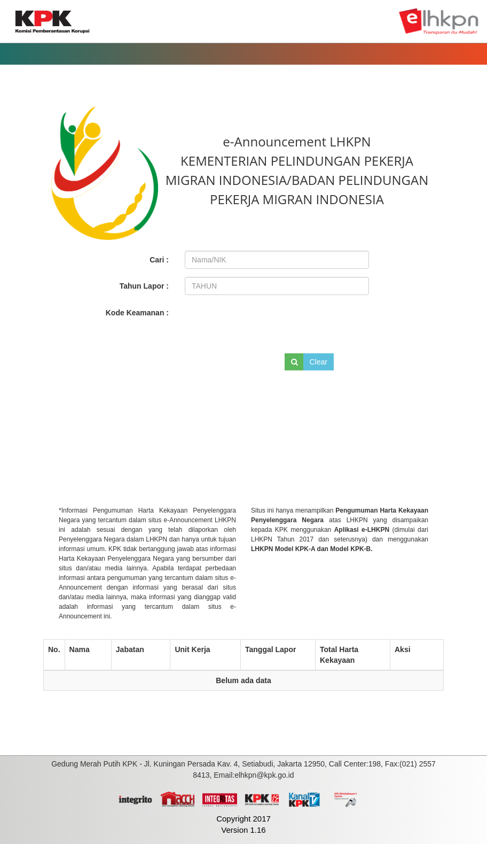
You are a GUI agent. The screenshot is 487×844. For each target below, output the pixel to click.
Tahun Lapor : (144, 286)
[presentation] (257, 322)
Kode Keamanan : (137, 312)
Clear (318, 362)
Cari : (159, 259)
